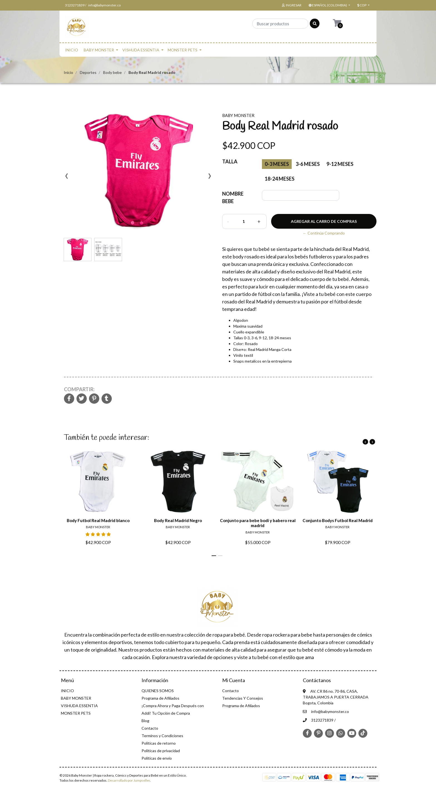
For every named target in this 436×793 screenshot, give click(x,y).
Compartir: (79, 389)
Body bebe (112, 72)
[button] (329, 5)
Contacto (150, 728)
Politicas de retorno (159, 743)
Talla (229, 161)
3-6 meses (308, 164)
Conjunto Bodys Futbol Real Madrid (338, 520)
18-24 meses (279, 179)
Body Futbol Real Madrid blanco (98, 520)
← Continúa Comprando (324, 233)
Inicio (68, 72)
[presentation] (66, 178)
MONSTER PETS (182, 50)
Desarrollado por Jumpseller (129, 780)
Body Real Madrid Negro (178, 520)
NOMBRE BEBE (233, 197)
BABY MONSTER (99, 50)
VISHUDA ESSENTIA (140, 50)
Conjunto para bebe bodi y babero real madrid (258, 523)
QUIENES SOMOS (158, 690)
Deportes (88, 72)
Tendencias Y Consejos (242, 698)
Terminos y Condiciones (162, 735)
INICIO (71, 50)
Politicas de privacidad (161, 750)
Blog (145, 720)
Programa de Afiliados (160, 698)
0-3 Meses (277, 164)
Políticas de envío (157, 758)
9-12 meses (339, 164)
